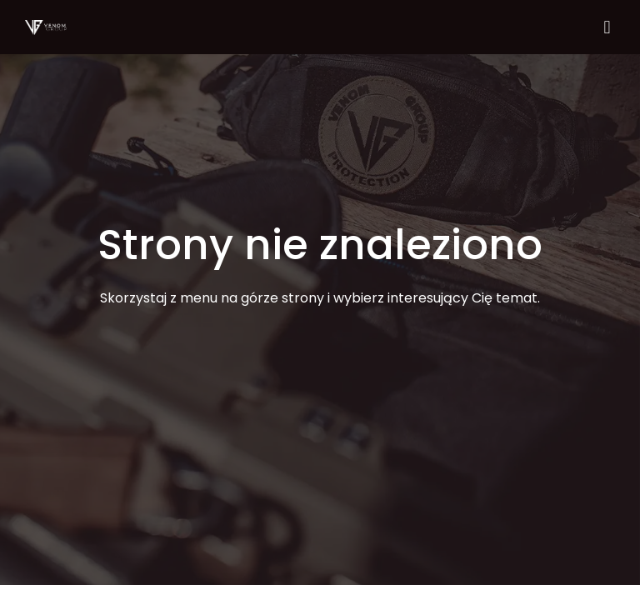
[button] (607, 27)
